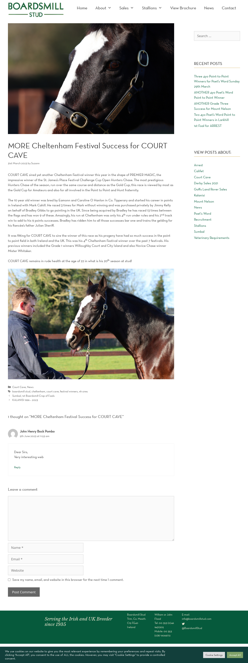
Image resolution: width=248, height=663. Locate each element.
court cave (52, 391)
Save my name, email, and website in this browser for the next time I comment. (68, 579)
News (209, 8)
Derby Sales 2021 (206, 183)
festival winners (69, 391)
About (105, 8)
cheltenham (38, 391)
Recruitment (202, 219)
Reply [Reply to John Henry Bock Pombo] (17, 467)
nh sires (83, 391)
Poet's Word (202, 213)
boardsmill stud (21, 391)
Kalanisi (199, 195)
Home (82, 8)
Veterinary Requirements (211, 237)
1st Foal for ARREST (208, 126)
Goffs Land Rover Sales (210, 189)
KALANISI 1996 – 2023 (25, 400)
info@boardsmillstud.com (196, 619)
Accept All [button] (235, 655)
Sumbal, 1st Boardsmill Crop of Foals (33, 396)
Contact (229, 8)
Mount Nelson (204, 201)
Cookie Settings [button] (214, 655)
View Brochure (183, 8)
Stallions (154, 8)
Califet (199, 171)
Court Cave (19, 387)
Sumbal (199, 231)
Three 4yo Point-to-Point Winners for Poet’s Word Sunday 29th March (217, 81)
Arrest (198, 165)
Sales (128, 8)
